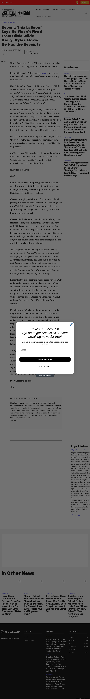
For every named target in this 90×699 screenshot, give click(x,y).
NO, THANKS (45, 366)
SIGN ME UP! (45, 359)
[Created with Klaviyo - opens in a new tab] (45, 375)
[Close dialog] (71, 324)
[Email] (45, 350)
